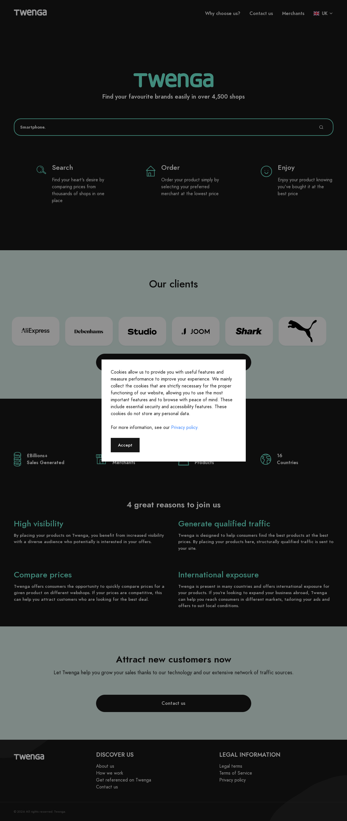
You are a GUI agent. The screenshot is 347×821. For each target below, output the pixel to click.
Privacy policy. (185, 427)
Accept (125, 445)
